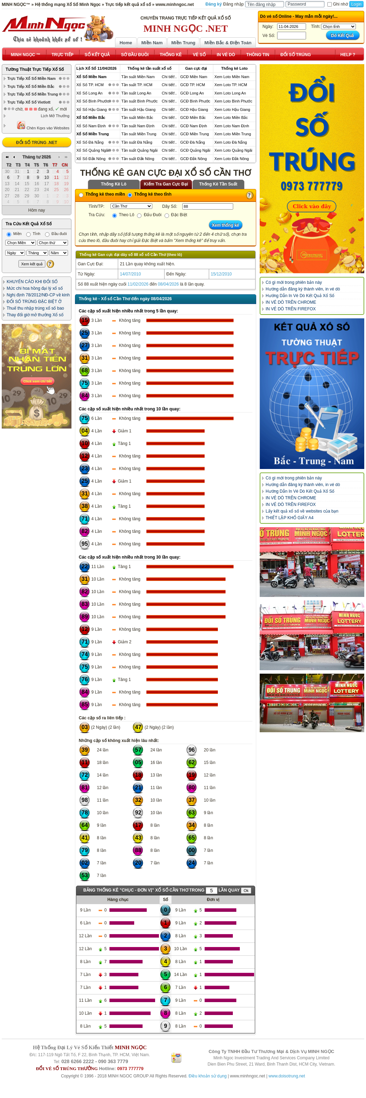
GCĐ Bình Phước (195, 101)
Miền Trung (183, 42)
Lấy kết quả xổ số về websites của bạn (302, 511)
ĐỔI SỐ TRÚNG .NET (36, 142)
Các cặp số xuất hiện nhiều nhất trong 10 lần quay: (130, 409)
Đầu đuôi (56, 234)
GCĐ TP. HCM (192, 85)
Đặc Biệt (176, 214)
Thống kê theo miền (102, 194)
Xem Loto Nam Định (231, 126)
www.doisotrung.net (286, 1076)
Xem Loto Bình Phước (233, 101)
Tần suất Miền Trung (139, 134)
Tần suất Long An (136, 93)
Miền (14, 234)
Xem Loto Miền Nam (231, 77)
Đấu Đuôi (149, 214)
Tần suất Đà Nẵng (136, 142)
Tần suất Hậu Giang (138, 109)
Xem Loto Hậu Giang (232, 109)
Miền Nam (151, 42)
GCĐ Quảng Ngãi (195, 150)
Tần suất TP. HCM (136, 85)
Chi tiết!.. (169, 77)
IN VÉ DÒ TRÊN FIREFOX (291, 308)
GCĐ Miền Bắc (193, 117)
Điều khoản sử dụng (208, 1076)
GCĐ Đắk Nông (193, 159)
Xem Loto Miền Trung (232, 134)
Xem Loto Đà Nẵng (230, 142)
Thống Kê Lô (114, 184)
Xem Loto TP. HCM (230, 85)
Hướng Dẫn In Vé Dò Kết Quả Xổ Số (300, 295)
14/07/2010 (130, 274)
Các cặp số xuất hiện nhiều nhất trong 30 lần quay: (130, 557)
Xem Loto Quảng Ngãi (233, 150)
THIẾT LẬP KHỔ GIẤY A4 (289, 517)
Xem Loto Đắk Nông (231, 159)
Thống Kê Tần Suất (218, 184)
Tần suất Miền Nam (138, 77)
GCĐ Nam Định (193, 126)
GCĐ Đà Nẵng (192, 142)
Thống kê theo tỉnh (149, 194)
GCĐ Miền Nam (193, 77)
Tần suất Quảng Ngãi (139, 150)
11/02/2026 (138, 284)
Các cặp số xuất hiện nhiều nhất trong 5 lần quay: (128, 311)
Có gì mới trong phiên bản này (294, 282)
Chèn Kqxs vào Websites (43, 125)
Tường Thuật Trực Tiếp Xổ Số (35, 69)
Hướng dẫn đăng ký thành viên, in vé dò (303, 289)
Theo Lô (123, 214)
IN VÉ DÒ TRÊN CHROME (291, 302)
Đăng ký (214, 4)
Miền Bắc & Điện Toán (228, 42)
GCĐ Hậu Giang (194, 109)
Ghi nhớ (337, 4)
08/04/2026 (168, 284)
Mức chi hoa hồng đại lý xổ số (35, 288)
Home (126, 42)
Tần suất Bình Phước (139, 101)
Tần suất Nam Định (137, 126)
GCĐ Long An (192, 93)
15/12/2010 (221, 274)
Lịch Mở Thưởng (55, 116)
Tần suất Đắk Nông (137, 159)
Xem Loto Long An (230, 93)
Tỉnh (33, 234)
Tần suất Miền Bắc (137, 117)
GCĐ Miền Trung (194, 134)
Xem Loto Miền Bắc (231, 117)
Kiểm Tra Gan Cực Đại (166, 184)
